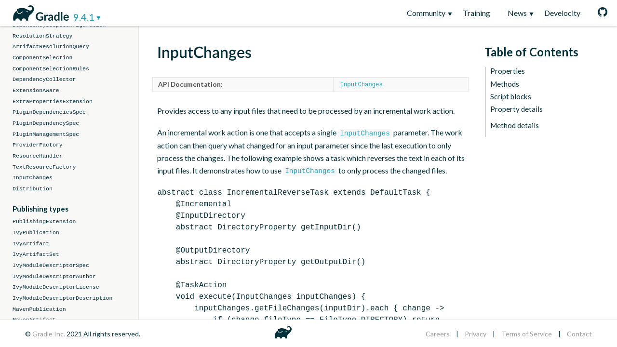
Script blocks (510, 96)
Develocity (562, 12)
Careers (438, 334)
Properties (507, 71)
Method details (514, 125)
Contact (579, 334)
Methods (504, 84)
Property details (516, 109)
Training (476, 12)
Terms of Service (526, 334)
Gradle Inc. (49, 334)
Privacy (475, 334)
